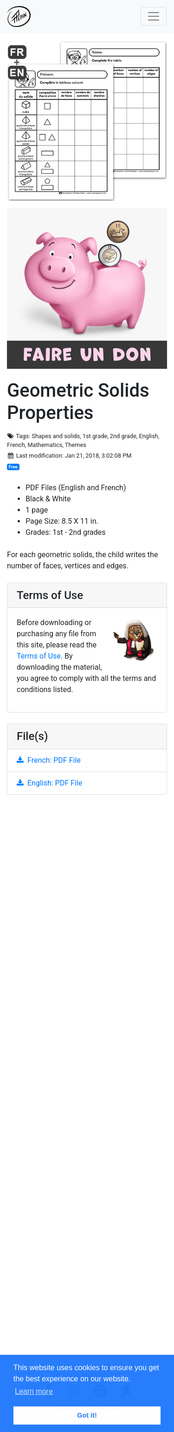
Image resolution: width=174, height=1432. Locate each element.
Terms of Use (39, 656)
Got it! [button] (87, 1415)
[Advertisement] (87, 1082)
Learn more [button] (34, 1391)
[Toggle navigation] (154, 16)
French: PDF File (49, 760)
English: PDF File (49, 783)
